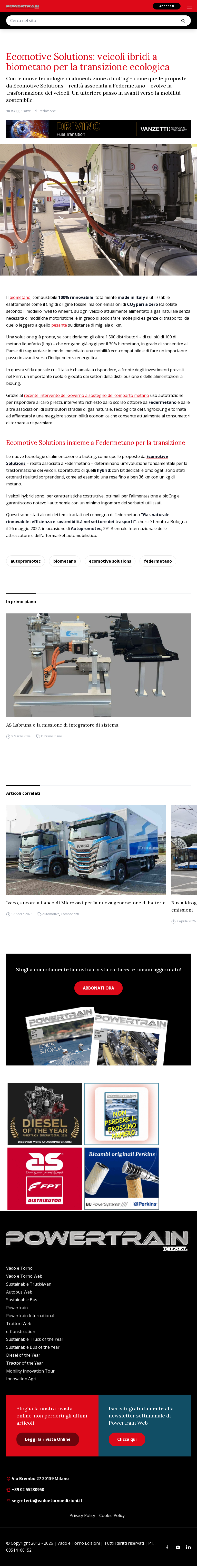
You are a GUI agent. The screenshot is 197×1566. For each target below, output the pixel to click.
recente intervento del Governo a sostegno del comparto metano (86, 395)
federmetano (158, 561)
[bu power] (121, 1179)
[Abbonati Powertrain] (121, 1114)
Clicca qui (127, 1439)
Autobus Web (19, 1292)
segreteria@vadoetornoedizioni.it (44, 1500)
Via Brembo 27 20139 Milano (37, 1478)
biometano (20, 297)
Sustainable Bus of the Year (33, 1347)
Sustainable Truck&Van (28, 1284)
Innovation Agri (21, 1379)
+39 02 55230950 (25, 1489)
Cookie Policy (112, 1515)
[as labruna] (44, 1179)
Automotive (50, 914)
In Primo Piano (51, 736)
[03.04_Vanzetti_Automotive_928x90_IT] (98, 129)
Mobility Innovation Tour (30, 1371)
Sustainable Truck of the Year (34, 1339)
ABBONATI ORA (98, 988)
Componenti (70, 914)
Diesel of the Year (23, 1355)
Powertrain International (30, 1315)
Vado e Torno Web (24, 1276)
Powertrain (17, 1307)
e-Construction (20, 1331)
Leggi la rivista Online (48, 1439)
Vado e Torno (19, 1268)
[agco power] (44, 1114)
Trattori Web (18, 1323)
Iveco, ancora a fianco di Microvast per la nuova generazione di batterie (85, 903)
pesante (59, 325)
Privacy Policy (82, 1515)
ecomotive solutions (110, 561)
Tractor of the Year (24, 1363)
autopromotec (26, 561)
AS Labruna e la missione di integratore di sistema (62, 725)
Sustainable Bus (21, 1300)
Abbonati (166, 6)
